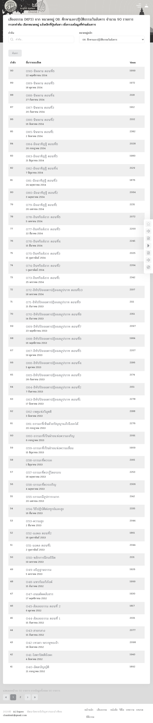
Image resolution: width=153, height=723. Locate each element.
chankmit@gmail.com (15, 715)
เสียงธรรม (102, 710)
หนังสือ (114, 710)
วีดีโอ (121, 710)
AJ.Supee (18, 711)
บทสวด (139, 710)
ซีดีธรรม (90, 717)
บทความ (130, 710)
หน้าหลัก (88, 710)
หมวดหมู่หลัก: (86, 33)
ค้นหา (15, 53)
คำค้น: (11, 33)
